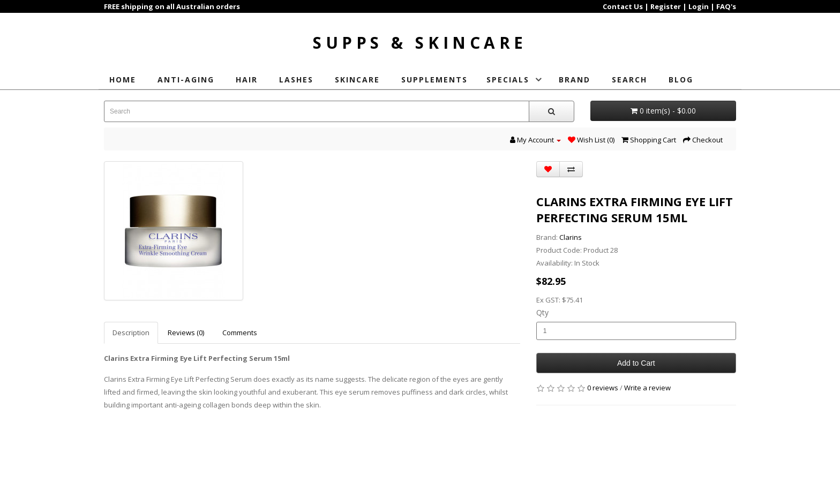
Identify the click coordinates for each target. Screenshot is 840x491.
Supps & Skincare (420, 40)
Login (698, 6)
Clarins (570, 235)
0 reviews (602, 385)
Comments (239, 330)
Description (130, 330)
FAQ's (726, 6)
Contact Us (623, 6)
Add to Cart (636, 361)
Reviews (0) (186, 330)
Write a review (647, 385)
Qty (542, 310)
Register (665, 6)
